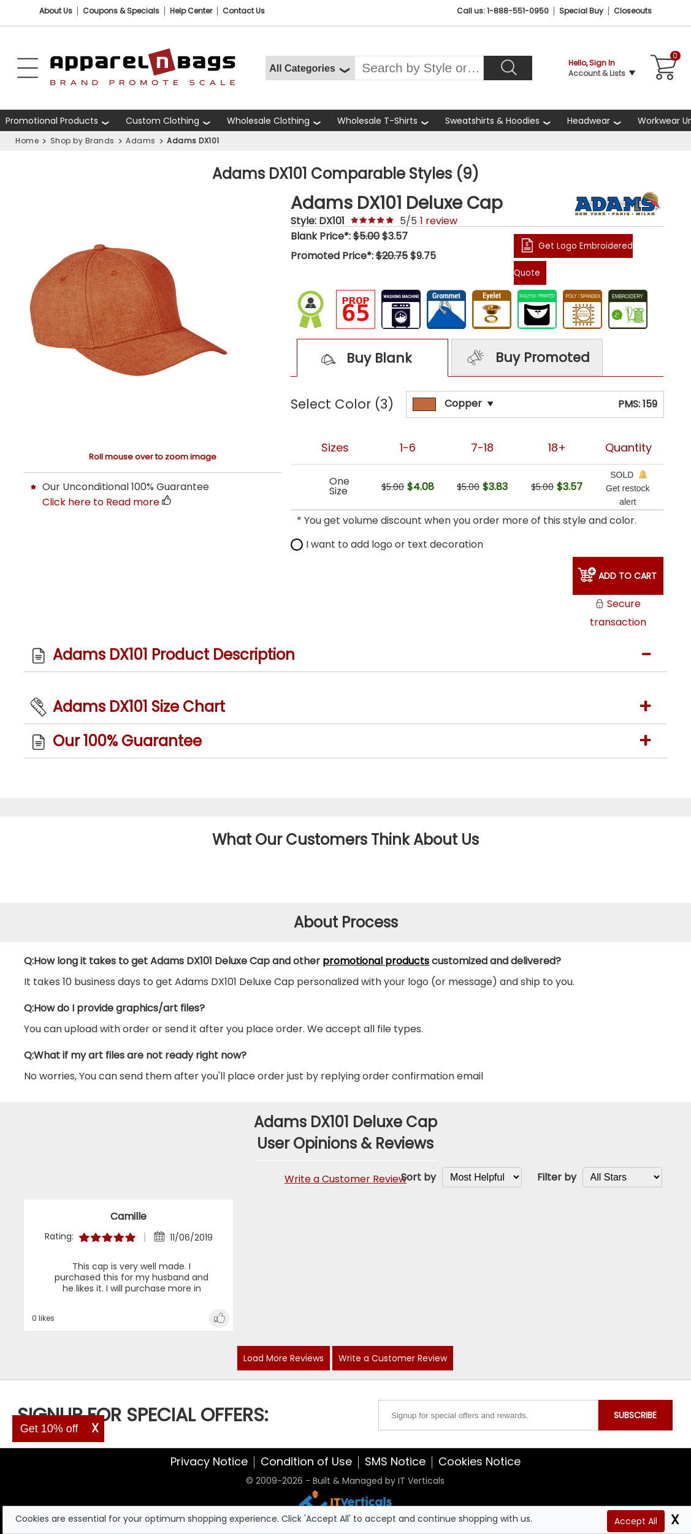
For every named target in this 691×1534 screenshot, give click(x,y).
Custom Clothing (162, 121)
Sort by (418, 1177)
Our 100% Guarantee (127, 741)
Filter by (556, 1177)
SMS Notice (395, 1461)
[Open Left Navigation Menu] (27, 68)
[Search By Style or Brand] (419, 68)
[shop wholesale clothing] (276, 120)
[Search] (508, 68)
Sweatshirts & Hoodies (492, 121)
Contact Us (244, 11)
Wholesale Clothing (268, 121)
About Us (55, 11)
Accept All (635, 1521)
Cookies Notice (479, 1461)
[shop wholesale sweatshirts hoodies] (501, 120)
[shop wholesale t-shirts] (386, 120)
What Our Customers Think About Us (345, 839)
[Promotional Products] (60, 120)
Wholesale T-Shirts (377, 121)
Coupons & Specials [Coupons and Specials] (121, 11)
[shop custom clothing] (170, 120)
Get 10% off (49, 1429)
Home (27, 140)
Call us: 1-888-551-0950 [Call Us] (503, 11)
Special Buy (581, 11)
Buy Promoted (527, 358)
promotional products (376, 961)
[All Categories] (309, 68)
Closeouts (633, 11)
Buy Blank (361, 359)
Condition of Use (306, 1461)
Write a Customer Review (345, 1179)
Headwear (588, 121)
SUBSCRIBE (635, 1415)
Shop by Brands (82, 140)
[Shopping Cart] (661, 68)
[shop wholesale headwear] (597, 120)
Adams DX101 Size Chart (139, 707)
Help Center (191, 11)
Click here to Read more (100, 502)
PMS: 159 (637, 404)
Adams (141, 140)
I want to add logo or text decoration (387, 544)
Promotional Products (52, 121)
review (438, 221)
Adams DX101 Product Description (174, 654)
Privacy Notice (209, 1461)
